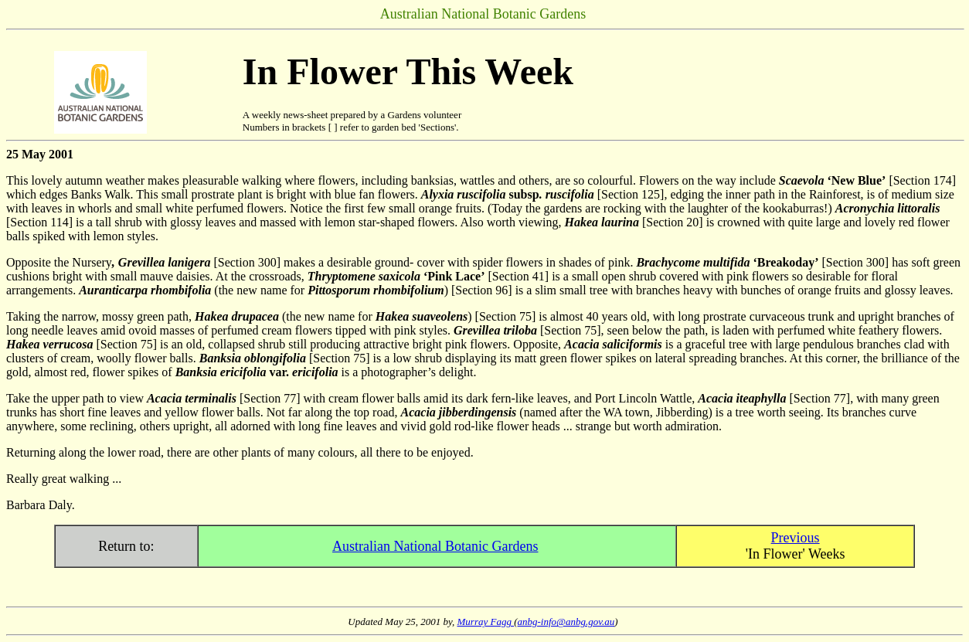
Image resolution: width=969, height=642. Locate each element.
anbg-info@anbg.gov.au (566, 621)
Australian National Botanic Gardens (435, 546)
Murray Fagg (486, 621)
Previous (795, 537)
